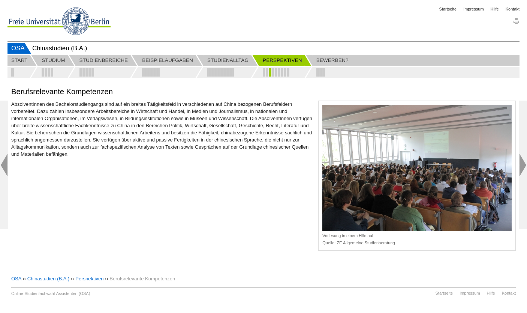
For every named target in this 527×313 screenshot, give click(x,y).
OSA (18, 48)
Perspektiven (89, 278)
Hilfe (495, 9)
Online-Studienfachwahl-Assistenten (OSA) (50, 293)
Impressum (473, 9)
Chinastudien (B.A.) (48, 278)
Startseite (448, 9)
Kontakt (513, 9)
